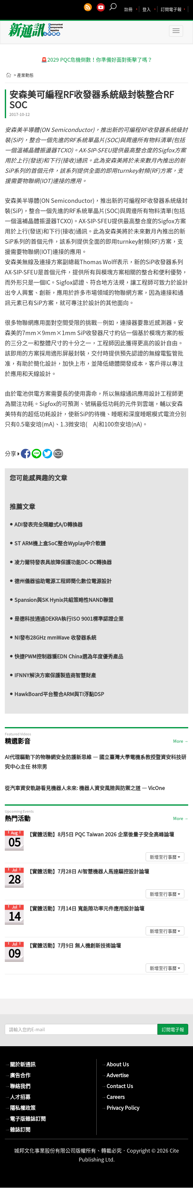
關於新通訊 (20, 1064)
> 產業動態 (24, 75)
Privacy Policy (120, 1107)
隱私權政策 (20, 1107)
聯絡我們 (17, 1086)
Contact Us (117, 1086)
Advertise (115, 1075)
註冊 (128, 9)
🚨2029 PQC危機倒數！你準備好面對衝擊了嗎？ (96, 59)
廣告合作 (17, 1075)
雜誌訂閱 (17, 1129)
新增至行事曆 (165, 857)
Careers (113, 1097)
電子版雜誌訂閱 (25, 1118)
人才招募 (17, 1097)
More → (180, 741)
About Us (115, 1064)
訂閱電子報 (171, 9)
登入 (146, 9)
